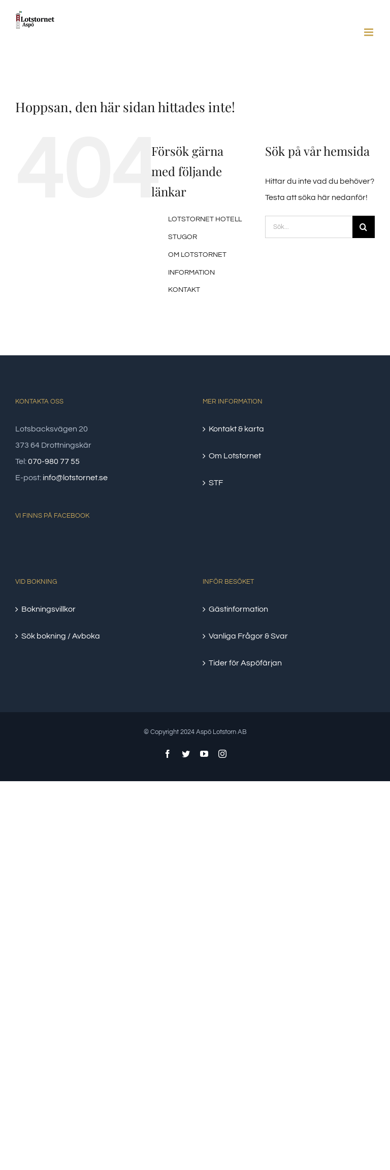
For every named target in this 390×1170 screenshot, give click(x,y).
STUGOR (182, 237)
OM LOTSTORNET (197, 254)
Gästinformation (238, 609)
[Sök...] (308, 227)
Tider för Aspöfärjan (245, 663)
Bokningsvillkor (48, 609)
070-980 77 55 (54, 461)
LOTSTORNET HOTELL (205, 219)
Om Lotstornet (235, 456)
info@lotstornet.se (75, 478)
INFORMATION (191, 272)
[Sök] (363, 227)
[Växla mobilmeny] (369, 32)
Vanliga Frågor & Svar (248, 636)
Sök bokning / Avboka (60, 636)
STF (216, 483)
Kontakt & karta (236, 429)
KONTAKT (184, 289)
